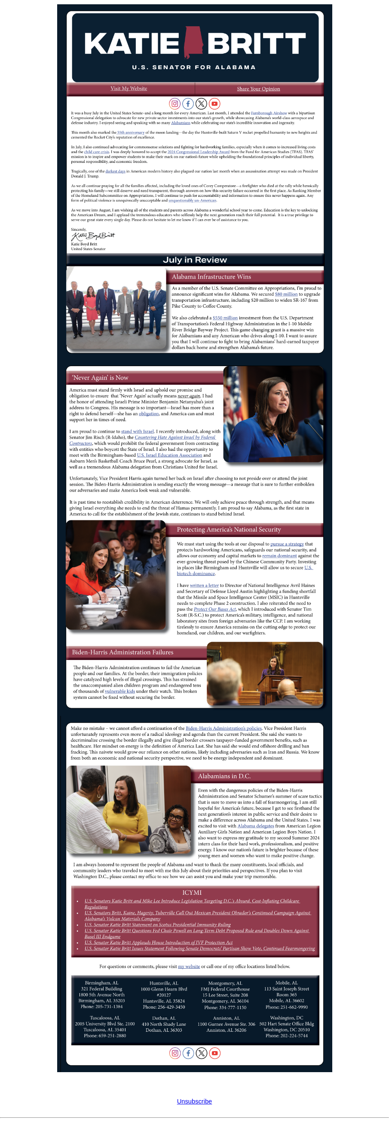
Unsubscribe (194, 1101)
